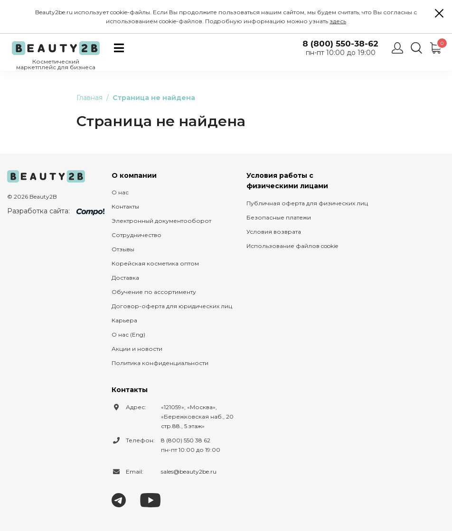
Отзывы (123, 249)
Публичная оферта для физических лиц (307, 203)
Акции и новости (137, 348)
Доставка (125, 277)
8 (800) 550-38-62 (340, 44)
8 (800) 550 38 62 (185, 440)
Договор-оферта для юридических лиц (172, 306)
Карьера (124, 320)
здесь (338, 21)
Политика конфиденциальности (160, 362)
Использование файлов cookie (292, 245)
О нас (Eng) (128, 334)
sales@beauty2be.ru (189, 471)
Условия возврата (273, 231)
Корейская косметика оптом (155, 263)
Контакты (125, 206)
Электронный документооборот (161, 220)
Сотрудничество (136, 234)
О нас (120, 192)
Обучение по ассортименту (154, 291)
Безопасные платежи (278, 217)
